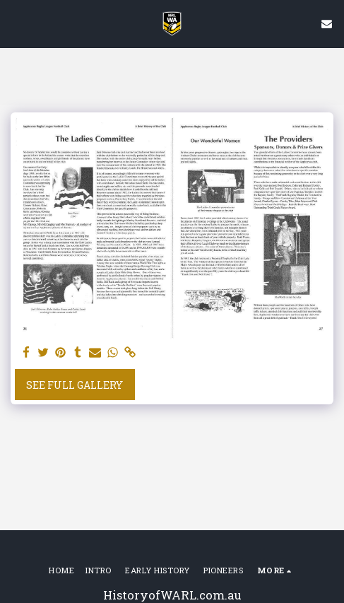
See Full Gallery (74, 385)
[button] (16, 23)
